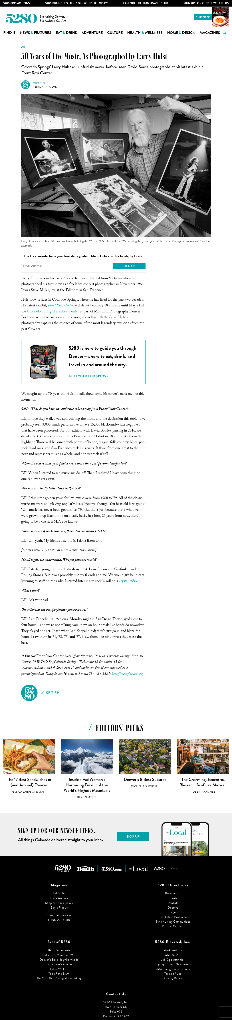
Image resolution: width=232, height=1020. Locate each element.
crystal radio (128, 581)
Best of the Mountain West (59, 955)
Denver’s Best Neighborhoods (59, 960)
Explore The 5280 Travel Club (145, 3)
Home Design (181, 32)
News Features (35, 32)
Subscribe (203, 17)
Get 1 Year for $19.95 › (88, 376)
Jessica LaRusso (23, 791)
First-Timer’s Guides (59, 964)
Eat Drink (66, 32)
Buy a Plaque (59, 907)
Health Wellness (145, 32)
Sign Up (129, 266)
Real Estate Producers (172, 917)
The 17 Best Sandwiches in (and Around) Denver (29, 782)
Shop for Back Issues (59, 903)
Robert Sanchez (203, 791)
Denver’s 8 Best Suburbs (145, 779)
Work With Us (173, 950)
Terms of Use (172, 974)
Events (173, 898)
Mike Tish (39, 83)
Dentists (173, 903)
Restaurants (173, 893)
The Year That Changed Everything (59, 978)
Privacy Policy (173, 978)
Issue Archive (59, 898)
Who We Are (173, 955)
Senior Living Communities (173, 921)
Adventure (92, 32)
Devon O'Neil (87, 797)
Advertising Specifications (173, 969)
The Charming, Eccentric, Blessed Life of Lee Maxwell (202, 782)
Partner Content (173, 926)
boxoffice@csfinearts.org (127, 674)
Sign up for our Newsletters (173, 964)
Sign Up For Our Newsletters (206, 3)
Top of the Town (59, 974)
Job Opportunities (173, 960)
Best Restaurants (59, 950)
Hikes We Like (59, 969)
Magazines (210, 32)
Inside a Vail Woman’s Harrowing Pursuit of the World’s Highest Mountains (87, 784)
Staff (42, 791)
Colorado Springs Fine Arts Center (53, 312)
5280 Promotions (16, 3)
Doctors (173, 907)
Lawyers (173, 912)
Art (24, 47)
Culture (115, 32)
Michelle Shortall (145, 786)
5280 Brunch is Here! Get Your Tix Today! (76, 3)
